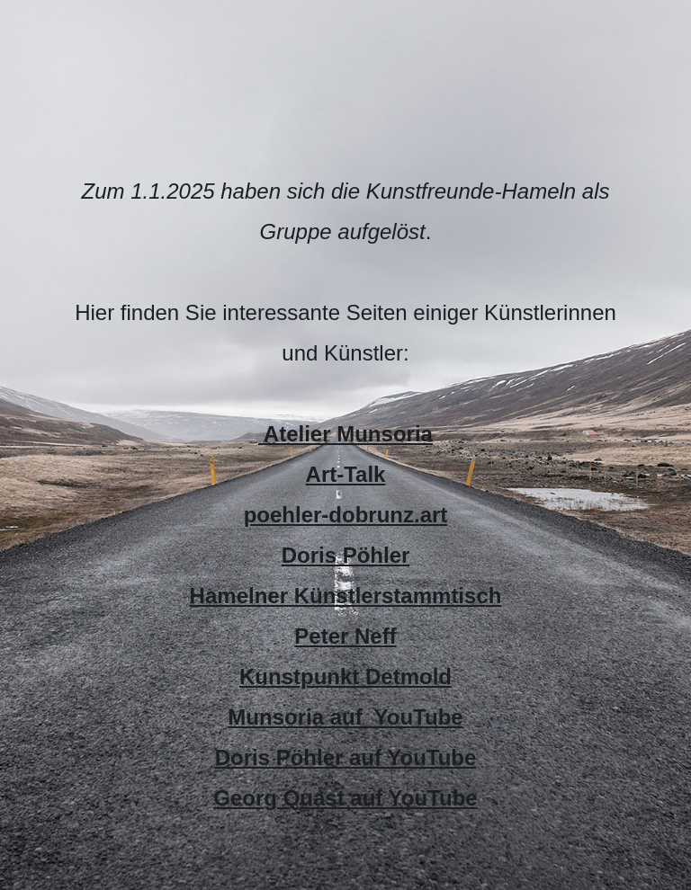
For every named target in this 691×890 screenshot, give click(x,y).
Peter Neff (345, 636)
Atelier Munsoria (345, 434)
